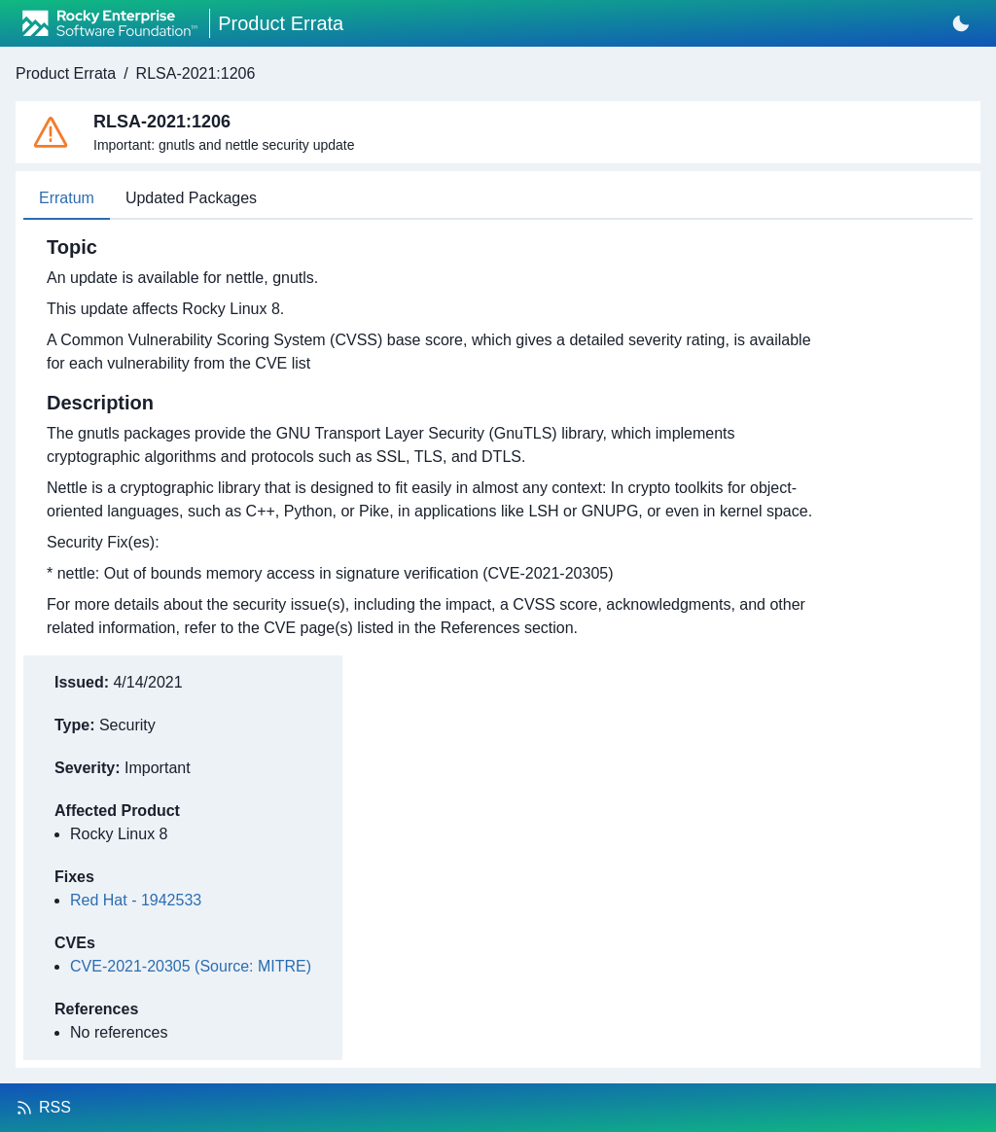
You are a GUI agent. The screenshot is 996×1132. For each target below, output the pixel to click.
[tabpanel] (436, 437)
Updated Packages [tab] (191, 198)
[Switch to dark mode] (961, 23)
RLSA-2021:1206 (196, 73)
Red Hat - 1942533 (135, 900)
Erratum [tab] (66, 198)
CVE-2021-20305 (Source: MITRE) (190, 966)
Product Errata (66, 73)
